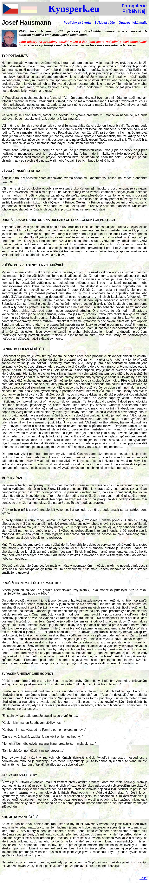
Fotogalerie (134, 5)
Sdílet (143, 878)
